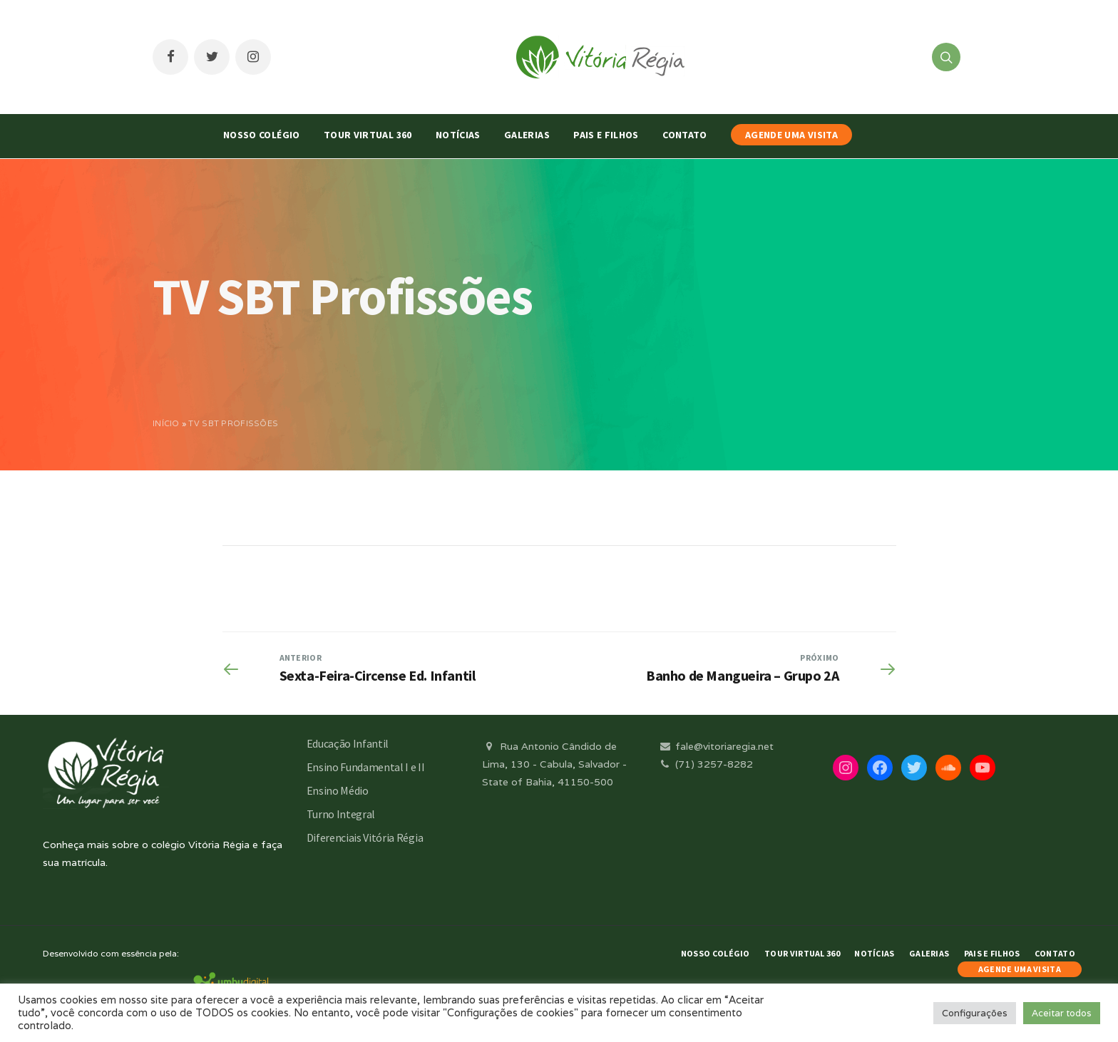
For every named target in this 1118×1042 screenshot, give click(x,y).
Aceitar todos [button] (1062, 1013)
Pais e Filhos (606, 134)
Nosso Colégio (261, 134)
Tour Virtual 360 (368, 134)
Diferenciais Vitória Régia (365, 837)
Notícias (458, 134)
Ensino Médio (338, 790)
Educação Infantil (348, 743)
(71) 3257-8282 (705, 764)
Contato (684, 134)
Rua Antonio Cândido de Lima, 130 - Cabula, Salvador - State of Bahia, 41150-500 (554, 764)
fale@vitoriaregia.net (715, 746)
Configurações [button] (974, 1013)
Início (166, 423)
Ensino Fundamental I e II (366, 767)
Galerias (527, 134)
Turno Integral (341, 814)
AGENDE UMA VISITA (791, 134)
